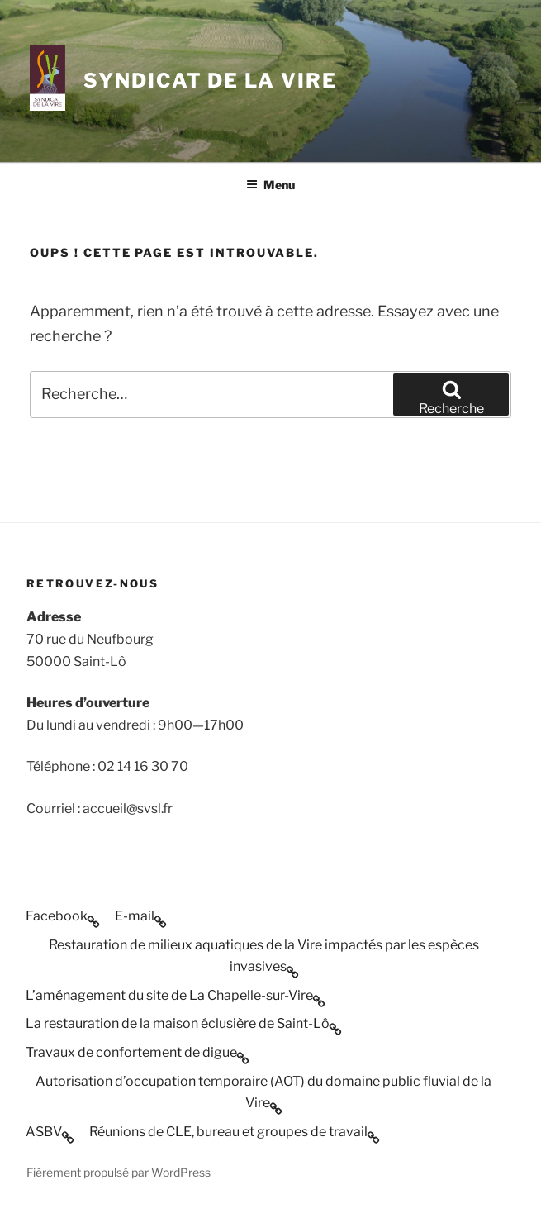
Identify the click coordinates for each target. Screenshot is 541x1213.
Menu (270, 185)
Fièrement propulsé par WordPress (118, 1172)
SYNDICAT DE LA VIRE (209, 81)
